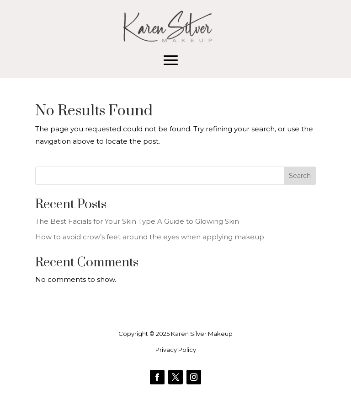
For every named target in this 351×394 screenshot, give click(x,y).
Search (300, 176)
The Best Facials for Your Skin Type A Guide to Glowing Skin (137, 221)
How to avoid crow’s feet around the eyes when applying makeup (149, 236)
